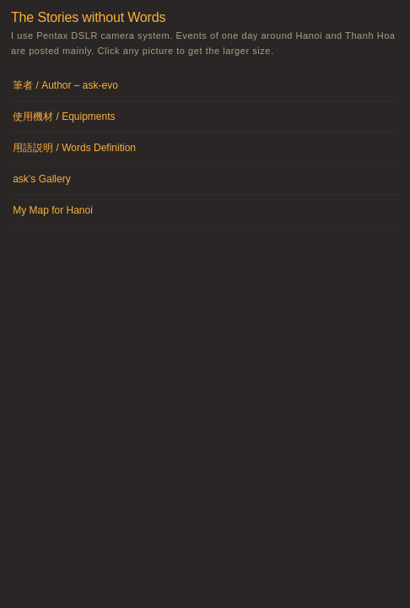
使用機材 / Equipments (64, 116)
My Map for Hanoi (53, 210)
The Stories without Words (88, 17)
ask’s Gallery (41, 179)
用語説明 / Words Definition (74, 148)
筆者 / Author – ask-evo (65, 85)
